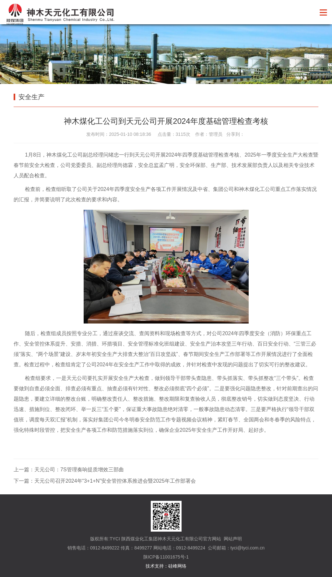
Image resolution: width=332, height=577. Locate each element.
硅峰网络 (177, 566)
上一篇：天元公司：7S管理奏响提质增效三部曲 (69, 469)
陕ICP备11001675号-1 (166, 556)
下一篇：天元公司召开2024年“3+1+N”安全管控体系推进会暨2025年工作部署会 (105, 481)
